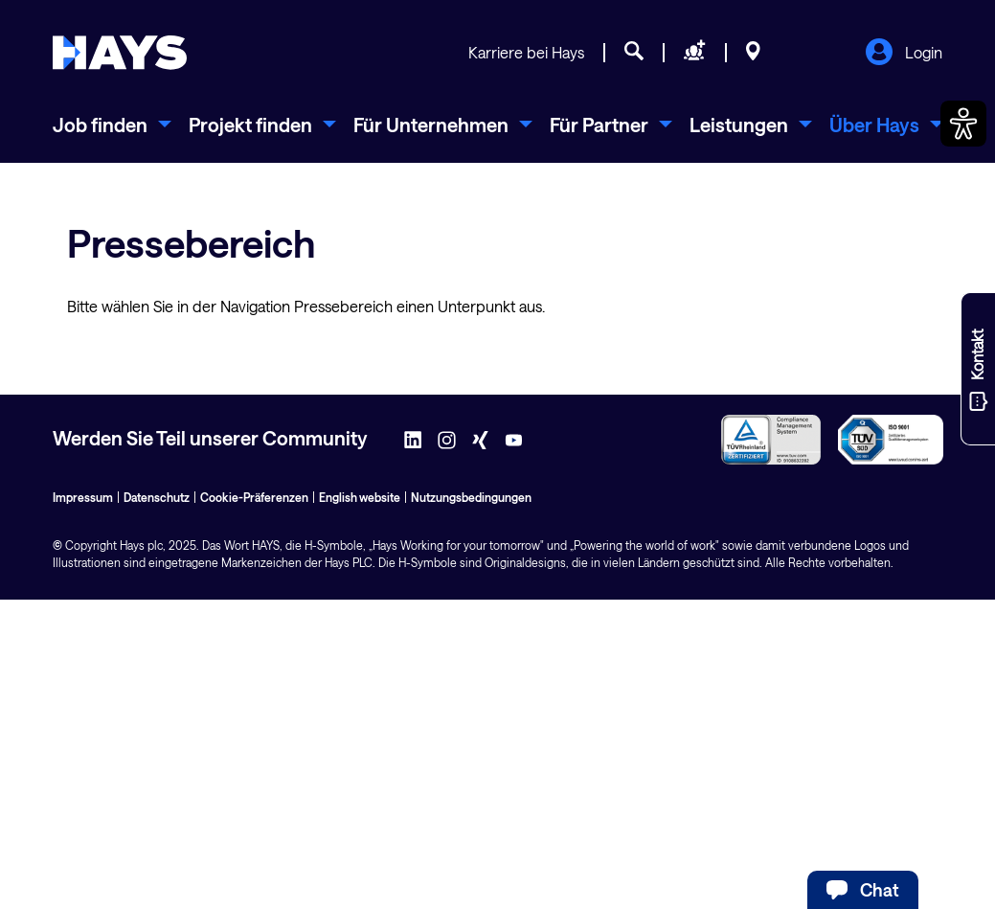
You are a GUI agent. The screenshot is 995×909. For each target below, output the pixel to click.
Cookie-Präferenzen (254, 497)
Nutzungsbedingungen (471, 497)
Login (903, 53)
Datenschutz (157, 497)
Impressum (83, 497)
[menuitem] (112, 124)
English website (359, 497)
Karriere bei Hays (526, 52)
